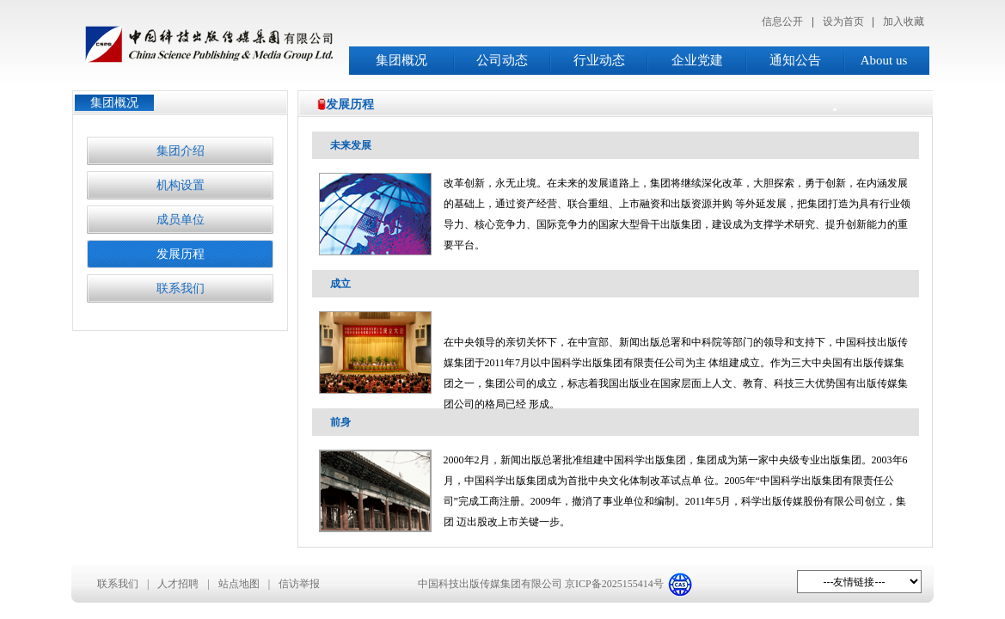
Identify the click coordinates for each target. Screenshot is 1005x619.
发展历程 (180, 254)
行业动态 (599, 60)
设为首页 (843, 21)
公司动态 (502, 60)
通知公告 (795, 60)
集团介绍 (180, 150)
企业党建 (697, 60)
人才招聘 (178, 584)
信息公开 (782, 21)
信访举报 (299, 584)
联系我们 (180, 288)
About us (884, 60)
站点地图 (239, 584)
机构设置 (180, 185)
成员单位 (180, 219)
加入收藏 (903, 21)
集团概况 (401, 60)
